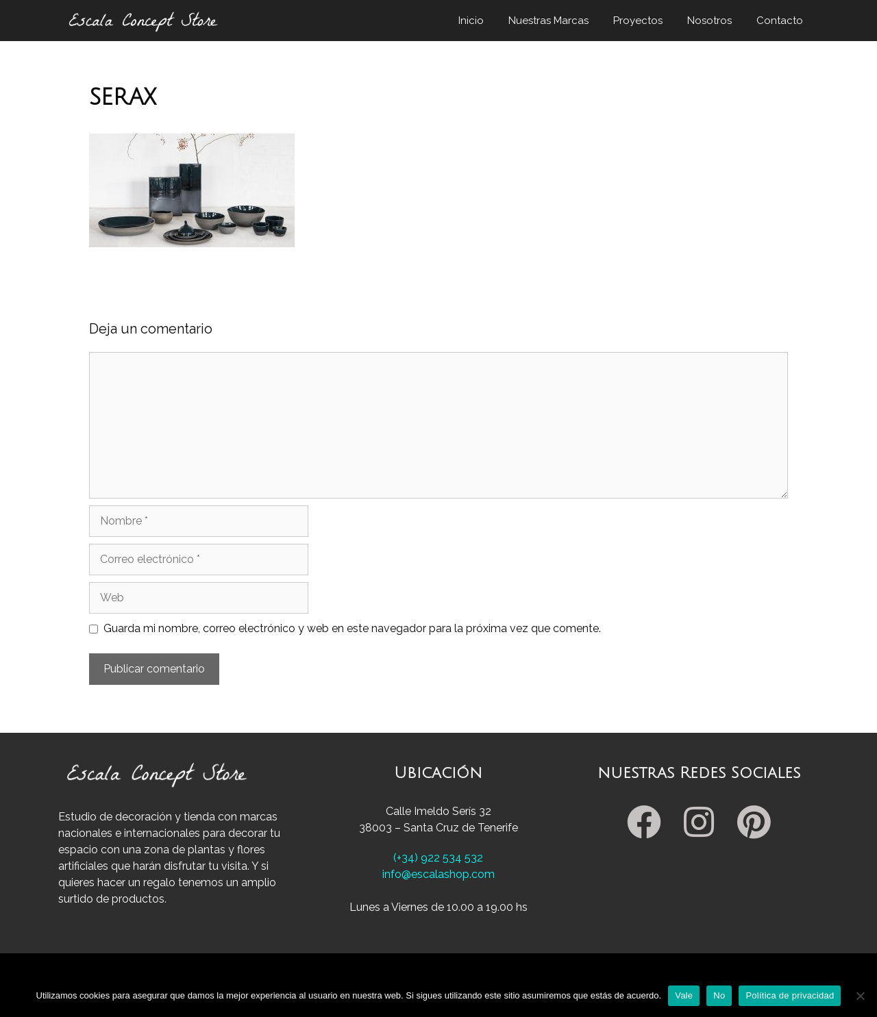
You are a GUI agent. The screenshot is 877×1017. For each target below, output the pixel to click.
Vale (684, 995)
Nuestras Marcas (548, 20)
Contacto (779, 20)
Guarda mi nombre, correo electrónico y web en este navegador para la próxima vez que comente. (352, 628)
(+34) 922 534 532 (438, 857)
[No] (860, 996)
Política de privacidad (789, 995)
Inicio (471, 20)
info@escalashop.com (438, 874)
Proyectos (638, 20)
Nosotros (709, 20)
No (719, 995)
